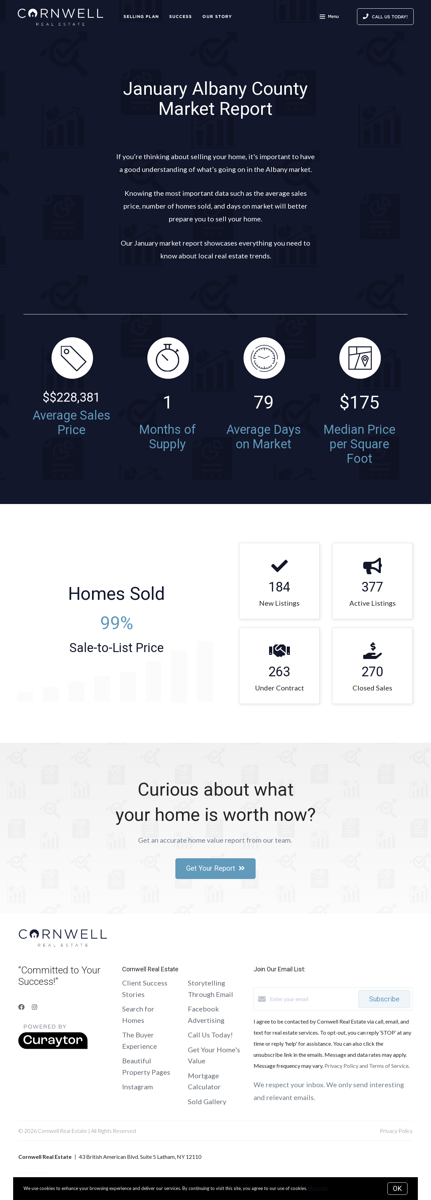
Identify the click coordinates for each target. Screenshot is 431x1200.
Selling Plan (141, 16)
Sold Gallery (207, 1101)
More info (318, 1188)
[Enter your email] (312, 999)
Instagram (137, 1086)
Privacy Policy (396, 1130)
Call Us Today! (210, 1034)
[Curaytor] (53, 1047)
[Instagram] (34, 1007)
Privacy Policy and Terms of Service (366, 1065)
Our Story (217, 16)
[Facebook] (21, 1007)
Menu (329, 17)
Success (180, 16)
